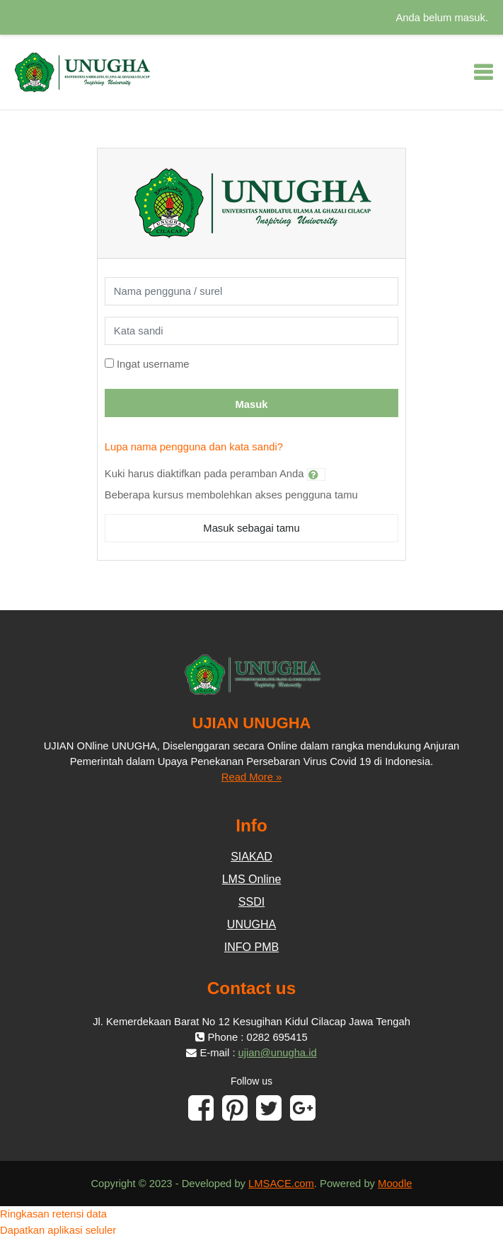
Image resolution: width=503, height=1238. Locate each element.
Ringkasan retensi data (53, 1214)
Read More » (251, 777)
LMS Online (252, 879)
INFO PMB (251, 947)
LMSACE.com (281, 1183)
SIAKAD (251, 857)
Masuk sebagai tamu (251, 528)
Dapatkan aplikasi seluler (58, 1230)
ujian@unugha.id (277, 1052)
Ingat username (153, 364)
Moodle (395, 1183)
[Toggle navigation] (483, 72)
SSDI (251, 902)
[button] (316, 474)
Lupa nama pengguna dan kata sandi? (194, 446)
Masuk (252, 404)
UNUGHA (251, 924)
